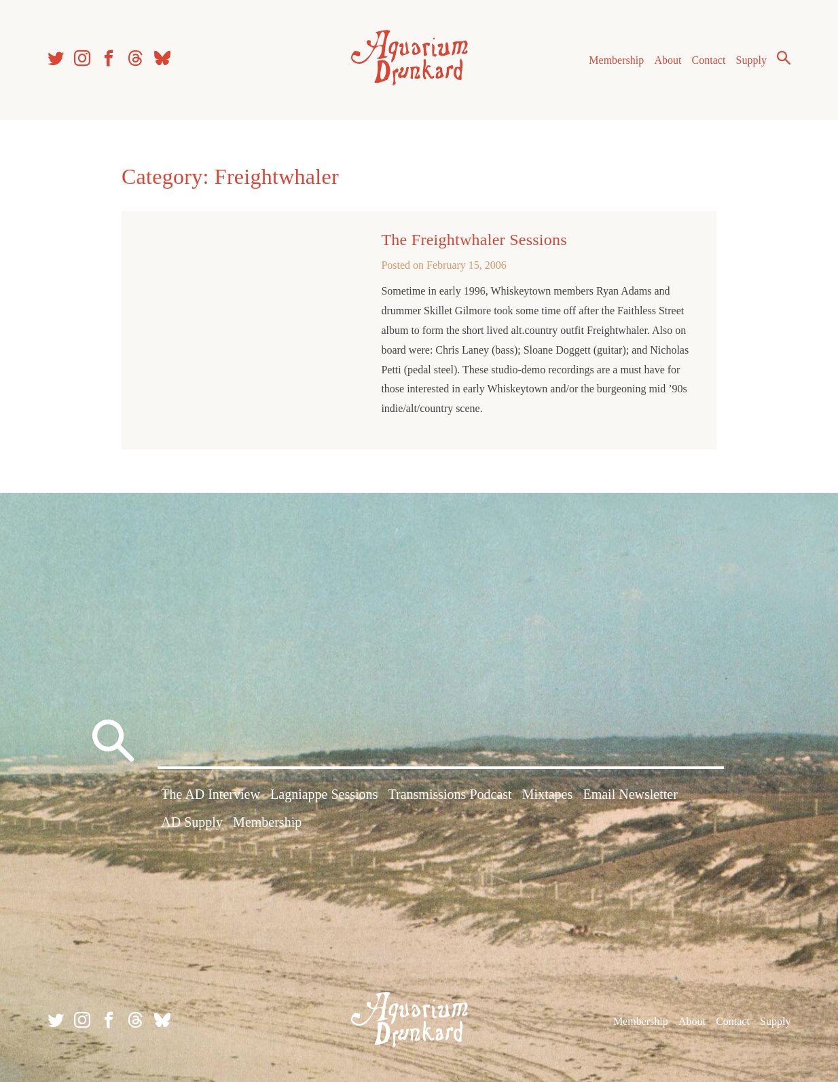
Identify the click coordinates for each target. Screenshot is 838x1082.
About (667, 60)
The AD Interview (210, 794)
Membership (616, 60)
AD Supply (192, 822)
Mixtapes (547, 794)
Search (783, 57)
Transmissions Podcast (450, 794)
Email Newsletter (630, 794)
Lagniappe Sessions (324, 794)
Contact (709, 60)
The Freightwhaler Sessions (474, 239)
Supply (751, 60)
